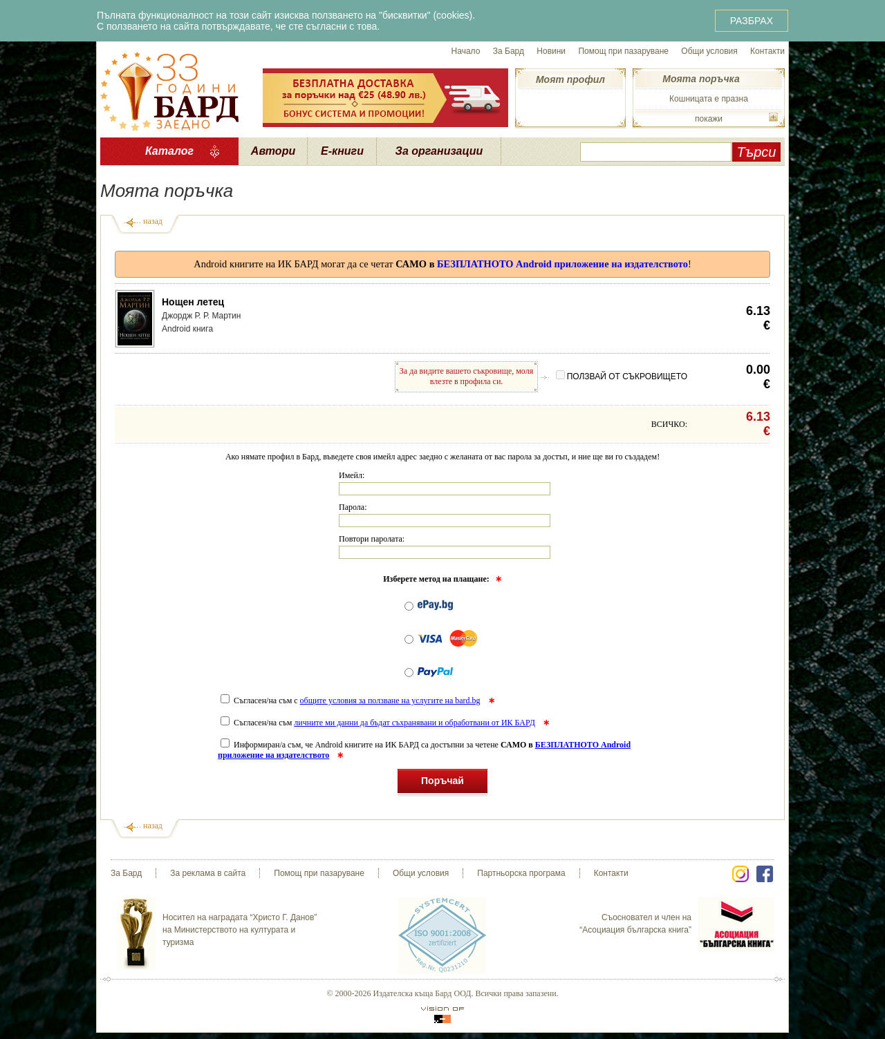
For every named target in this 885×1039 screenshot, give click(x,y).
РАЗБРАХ (751, 20)
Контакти (767, 51)
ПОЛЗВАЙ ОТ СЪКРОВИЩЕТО (621, 376)
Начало (466, 51)
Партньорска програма (521, 873)
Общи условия (709, 51)
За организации (439, 151)
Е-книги (342, 151)
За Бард (508, 51)
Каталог (169, 151)
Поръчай (442, 783)
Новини (551, 51)
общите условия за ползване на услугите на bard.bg (390, 700)
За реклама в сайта (207, 873)
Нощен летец (193, 301)
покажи (709, 119)
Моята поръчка (700, 78)
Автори (273, 151)
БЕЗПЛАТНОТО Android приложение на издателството (562, 263)
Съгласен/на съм (379, 722)
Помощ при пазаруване (623, 51)
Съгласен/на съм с (352, 700)
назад (152, 221)
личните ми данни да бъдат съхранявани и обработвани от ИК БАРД (414, 722)
